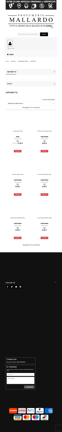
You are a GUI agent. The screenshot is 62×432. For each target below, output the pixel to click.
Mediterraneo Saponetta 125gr (18, 217)
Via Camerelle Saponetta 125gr (44, 217)
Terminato (17, 151)
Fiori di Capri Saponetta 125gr (44, 174)
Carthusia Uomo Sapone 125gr (44, 131)
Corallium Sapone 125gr (17, 174)
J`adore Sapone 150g (17, 131)
